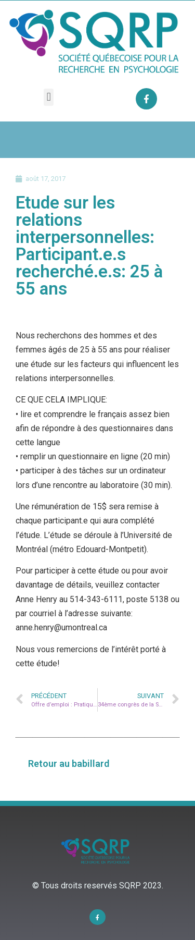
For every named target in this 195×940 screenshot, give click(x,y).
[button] (49, 97)
